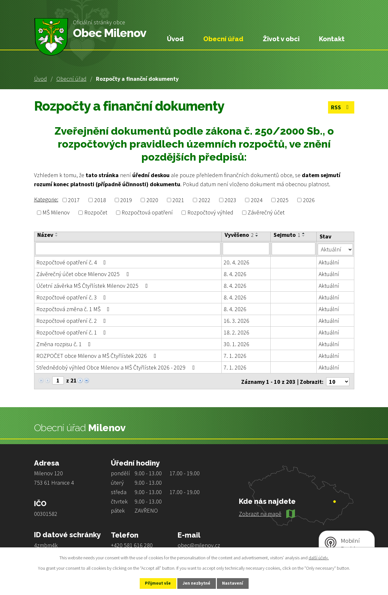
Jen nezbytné (196, 583)
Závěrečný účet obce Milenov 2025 (83, 273)
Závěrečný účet (266, 212)
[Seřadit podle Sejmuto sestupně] (303, 236)
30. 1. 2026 (237, 343)
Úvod (40, 78)
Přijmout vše (154, 583)
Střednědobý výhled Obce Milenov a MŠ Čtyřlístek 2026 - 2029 (116, 366)
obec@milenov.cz (199, 543)
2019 (126, 200)
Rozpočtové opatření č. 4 (72, 261)
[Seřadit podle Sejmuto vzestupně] (303, 233)
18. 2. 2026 (237, 331)
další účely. (319, 557)
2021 (178, 200)
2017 (74, 200)
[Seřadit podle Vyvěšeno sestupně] (257, 236)
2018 (100, 200)
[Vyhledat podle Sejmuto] (293, 248)
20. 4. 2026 (237, 261)
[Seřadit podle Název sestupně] (56, 236)
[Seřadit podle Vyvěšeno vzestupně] (257, 233)
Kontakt (332, 39)
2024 (257, 200)
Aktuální (329, 261)
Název (45, 235)
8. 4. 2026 (235, 273)
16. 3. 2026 (237, 320)
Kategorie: (46, 199)
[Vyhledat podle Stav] (335, 248)
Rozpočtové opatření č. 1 (72, 331)
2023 (230, 200)
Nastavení (236, 583)
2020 (152, 200)
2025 (282, 200)
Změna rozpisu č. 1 (64, 343)
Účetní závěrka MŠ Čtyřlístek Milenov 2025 (93, 285)
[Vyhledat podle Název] (128, 248)
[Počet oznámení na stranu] (337, 380)
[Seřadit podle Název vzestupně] (56, 233)
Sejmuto (287, 235)
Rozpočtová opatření (147, 212)
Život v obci (281, 39)
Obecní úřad (71, 78)
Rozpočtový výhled (210, 212)
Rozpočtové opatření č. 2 (72, 320)
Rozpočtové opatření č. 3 (72, 296)
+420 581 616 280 (132, 543)
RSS (340, 108)
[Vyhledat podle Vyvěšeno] (246, 248)
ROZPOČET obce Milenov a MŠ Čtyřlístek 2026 (97, 355)
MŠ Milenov (56, 212)
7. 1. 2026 (235, 355)
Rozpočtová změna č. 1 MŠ (74, 308)
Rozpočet (95, 212)
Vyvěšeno (239, 235)
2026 (309, 200)
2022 (204, 200)
